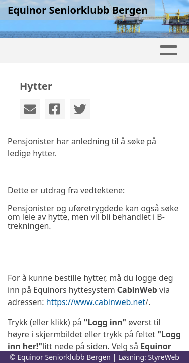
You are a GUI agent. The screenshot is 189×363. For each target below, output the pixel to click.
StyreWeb (163, 357)
